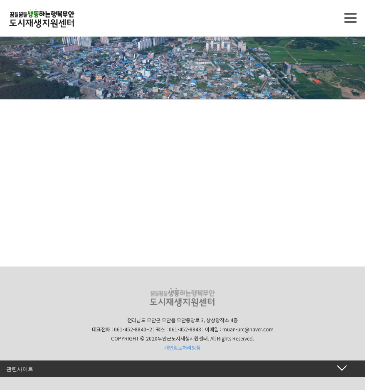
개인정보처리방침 (182, 347)
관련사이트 (19, 369)
